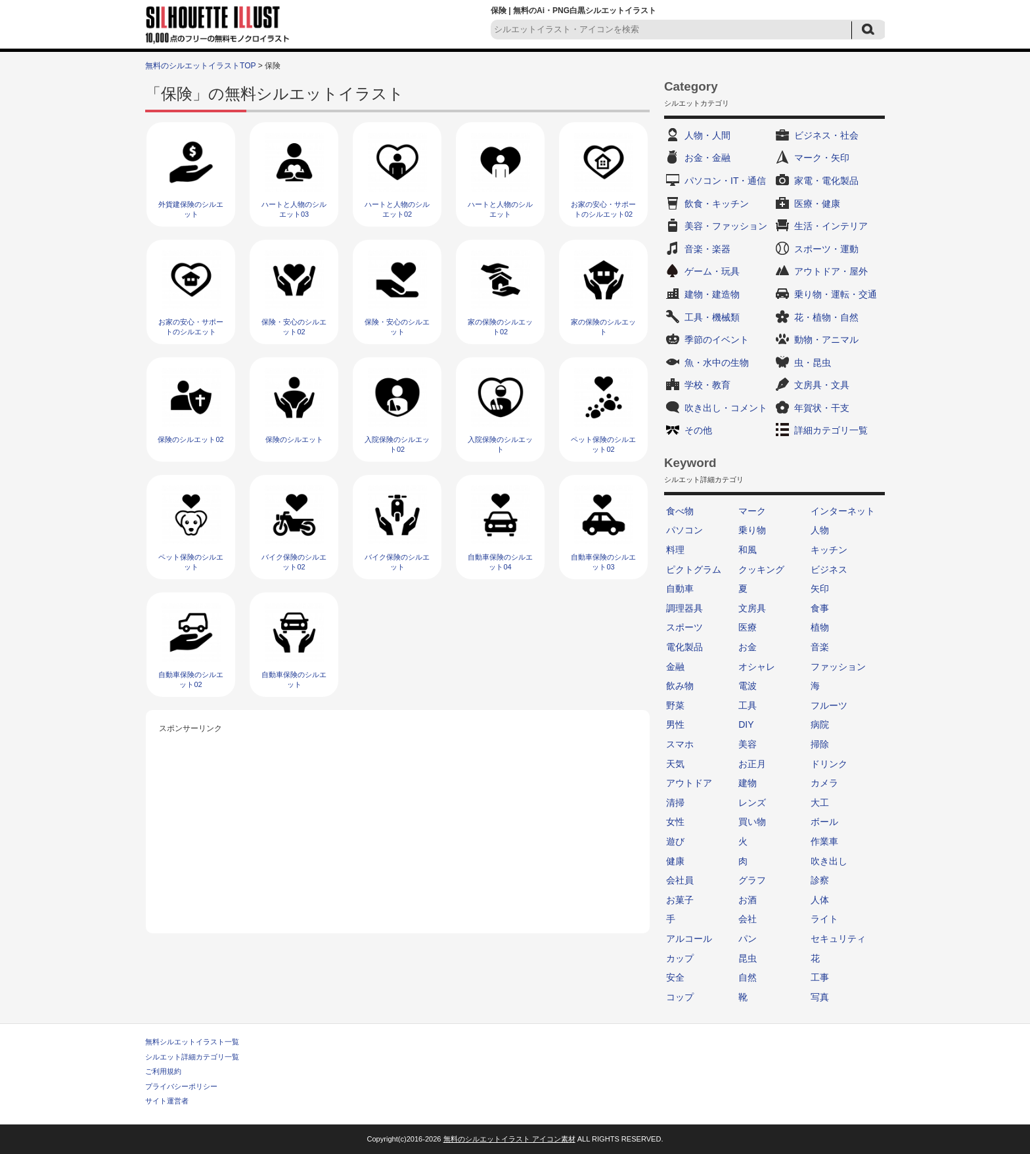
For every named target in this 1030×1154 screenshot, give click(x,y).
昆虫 (747, 958)
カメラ (824, 783)
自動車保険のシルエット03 (603, 562)
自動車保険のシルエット (293, 679)
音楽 (820, 647)
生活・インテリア (831, 226)
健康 (675, 861)
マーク (752, 511)
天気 (675, 764)
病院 (820, 724)
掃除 (820, 744)
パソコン (684, 530)
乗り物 (752, 530)
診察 (820, 880)
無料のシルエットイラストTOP (200, 65)
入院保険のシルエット (500, 444)
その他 (698, 430)
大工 (820, 802)
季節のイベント (716, 339)
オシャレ (756, 666)
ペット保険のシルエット (190, 562)
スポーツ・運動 (826, 249)
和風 (747, 549)
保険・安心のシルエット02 (293, 327)
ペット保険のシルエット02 (603, 444)
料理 (675, 549)
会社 (747, 919)
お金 (747, 647)
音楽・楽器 (707, 249)
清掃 (675, 802)
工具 (747, 705)
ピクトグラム (693, 569)
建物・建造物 (712, 294)
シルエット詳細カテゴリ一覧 (192, 1057)
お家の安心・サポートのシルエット (190, 327)
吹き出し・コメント (725, 408)
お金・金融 (707, 157)
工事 (820, 977)
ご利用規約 (163, 1071)
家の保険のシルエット (603, 327)
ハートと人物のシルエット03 (293, 209)
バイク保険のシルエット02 (293, 562)
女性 (675, 821)
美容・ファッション (725, 226)
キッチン (829, 549)
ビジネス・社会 (826, 135)
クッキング (761, 569)
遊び (675, 841)
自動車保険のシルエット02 (190, 679)
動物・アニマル (826, 339)
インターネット (843, 511)
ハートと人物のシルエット (500, 209)
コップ (680, 997)
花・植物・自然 (826, 317)
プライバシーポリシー (181, 1086)
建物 (747, 783)
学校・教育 (707, 385)
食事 (820, 608)
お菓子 (680, 900)
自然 (747, 977)
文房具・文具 (821, 385)
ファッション (838, 666)
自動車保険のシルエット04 (500, 562)
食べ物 (680, 511)
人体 (820, 900)
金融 (675, 666)
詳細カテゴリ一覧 (831, 430)
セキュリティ (838, 938)
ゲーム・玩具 (712, 271)
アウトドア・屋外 (831, 271)
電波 (747, 685)
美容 (747, 744)
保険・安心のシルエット (397, 327)
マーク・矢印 (821, 157)
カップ (680, 958)
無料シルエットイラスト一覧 (192, 1042)
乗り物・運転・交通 (835, 294)
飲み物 (680, 685)
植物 (820, 627)
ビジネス (829, 569)
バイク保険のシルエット (397, 562)
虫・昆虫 (812, 362)
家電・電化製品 (826, 180)
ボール (824, 821)
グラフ (752, 880)
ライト (824, 919)
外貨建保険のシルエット (190, 209)
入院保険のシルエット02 (397, 444)
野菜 (675, 705)
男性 (675, 724)
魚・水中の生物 (716, 362)
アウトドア (689, 783)
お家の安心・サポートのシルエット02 (603, 209)
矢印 (820, 588)
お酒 (747, 900)
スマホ (680, 744)
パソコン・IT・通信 (725, 180)
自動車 (680, 588)
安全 (675, 977)
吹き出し (829, 861)
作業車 (824, 841)
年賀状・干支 (821, 408)
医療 (747, 627)
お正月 (752, 764)
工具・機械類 (712, 317)
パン (747, 938)
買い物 (752, 821)
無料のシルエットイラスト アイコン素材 (509, 1139)
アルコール (689, 938)
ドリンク (829, 764)
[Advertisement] (398, 828)
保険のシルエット (294, 439)
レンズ (752, 802)
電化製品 (684, 647)
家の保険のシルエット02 (500, 327)
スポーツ (684, 627)
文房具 (752, 608)
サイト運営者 (167, 1101)
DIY (745, 724)
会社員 (680, 880)
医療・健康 (817, 203)
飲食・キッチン (716, 203)
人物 (820, 530)
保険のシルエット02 (190, 439)
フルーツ (829, 705)
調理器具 (684, 608)
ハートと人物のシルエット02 (397, 209)
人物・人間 (707, 135)
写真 (820, 997)
